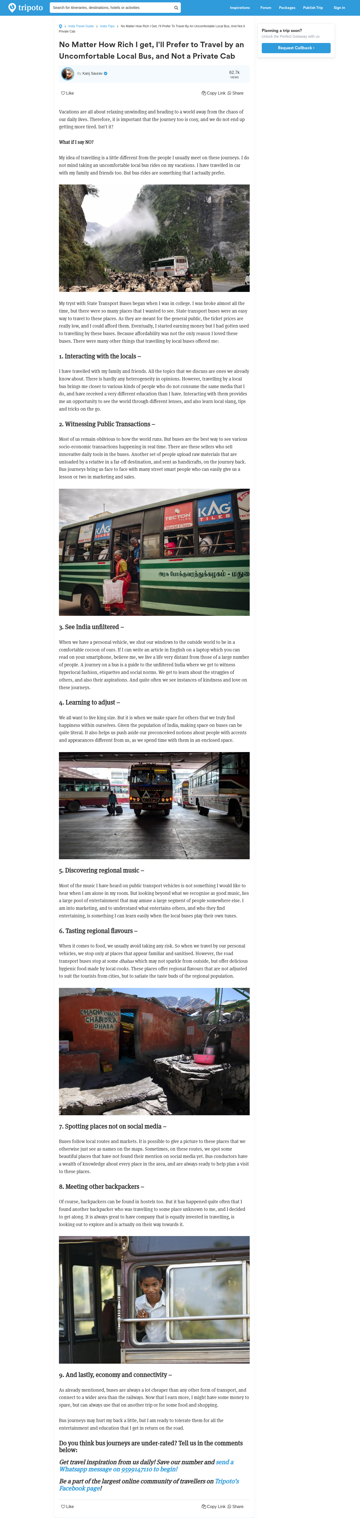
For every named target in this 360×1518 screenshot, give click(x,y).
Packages (287, 8)
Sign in (339, 8)
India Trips (107, 26)
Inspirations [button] (241, 8)
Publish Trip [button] (314, 8)
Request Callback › (296, 48)
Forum (265, 8)
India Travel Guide (81, 26)
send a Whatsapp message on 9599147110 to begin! (146, 1465)
